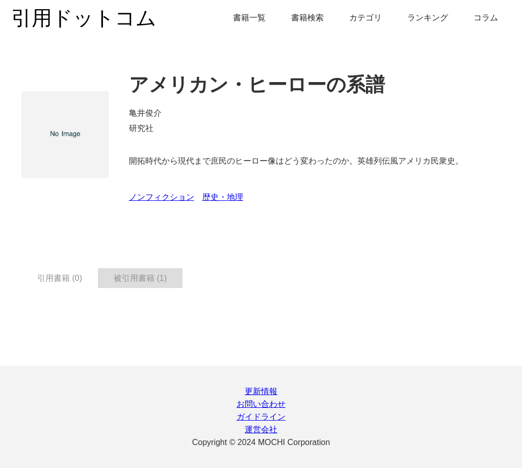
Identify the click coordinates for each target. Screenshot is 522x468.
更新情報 (261, 391)
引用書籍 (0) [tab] (59, 278)
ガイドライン (261, 416)
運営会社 (261, 429)
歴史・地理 (222, 197)
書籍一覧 (249, 17)
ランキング (427, 17)
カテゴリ (365, 17)
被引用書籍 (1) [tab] (140, 278)
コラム (486, 17)
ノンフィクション (161, 197)
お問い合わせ (261, 404)
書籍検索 (307, 17)
